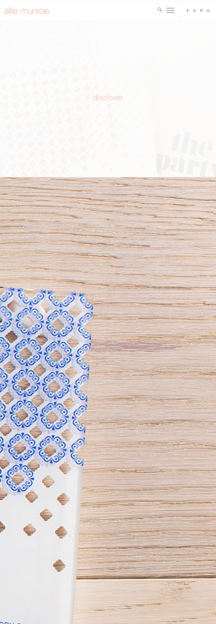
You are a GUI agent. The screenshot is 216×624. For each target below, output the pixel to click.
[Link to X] (194, 10)
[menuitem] (157, 10)
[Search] (157, 10)
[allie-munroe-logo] (26, 10)
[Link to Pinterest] (201, 10)
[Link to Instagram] (208, 10)
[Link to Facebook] (187, 10)
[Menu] (168, 10)
